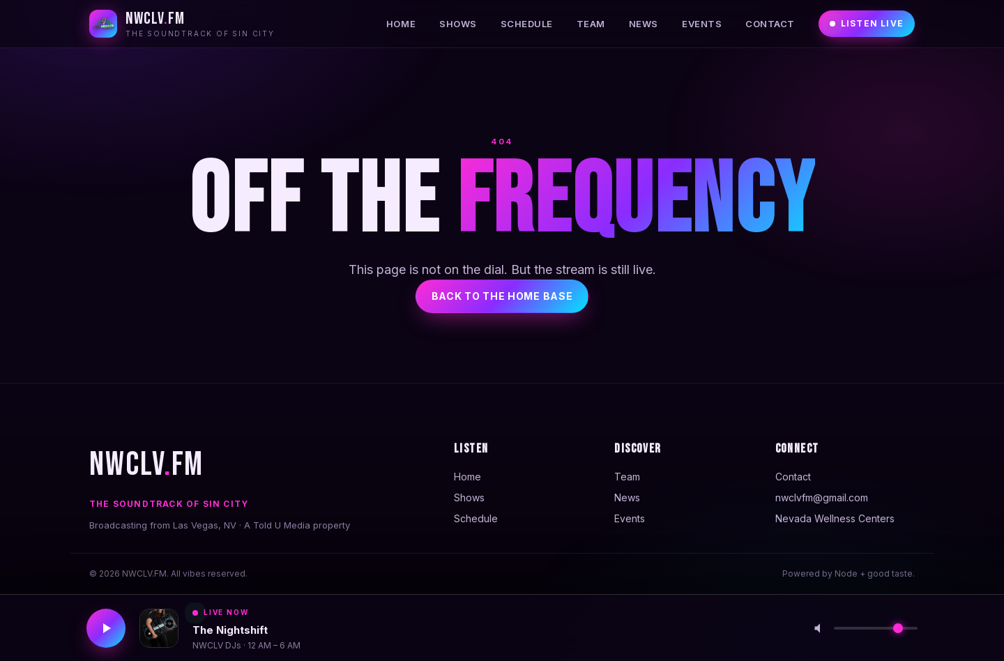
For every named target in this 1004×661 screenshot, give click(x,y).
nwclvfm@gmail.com (821, 497)
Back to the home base (502, 296)
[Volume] (876, 628)
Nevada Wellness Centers (835, 518)
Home (401, 23)
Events (702, 23)
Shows (458, 23)
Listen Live (867, 23)
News (643, 23)
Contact (770, 23)
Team (591, 23)
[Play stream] (106, 628)
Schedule (527, 23)
